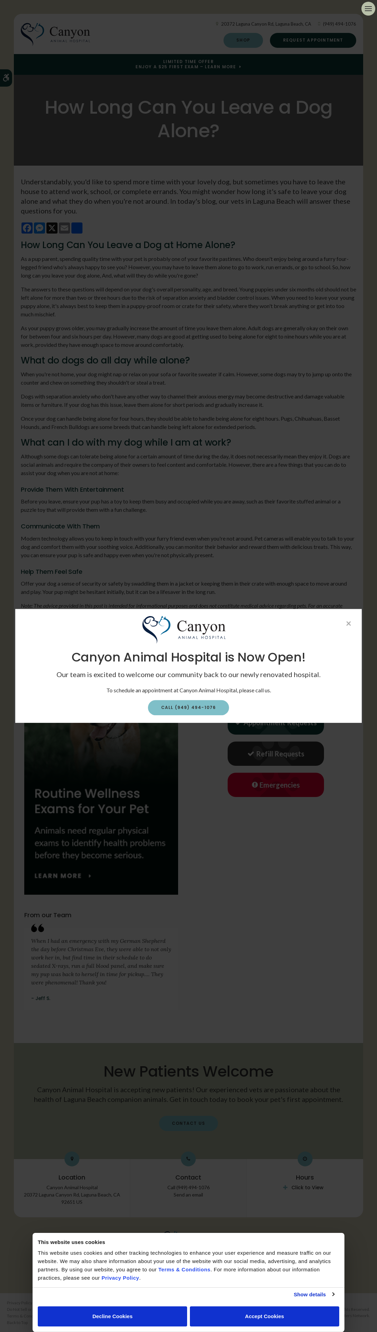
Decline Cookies (113, 1316)
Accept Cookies (264, 1316)
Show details (310, 1294)
